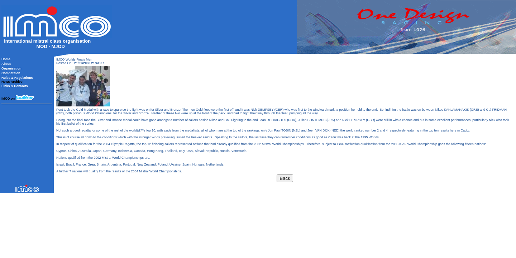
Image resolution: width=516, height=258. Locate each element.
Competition (10, 73)
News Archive (12, 81)
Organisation (11, 68)
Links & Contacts (14, 86)
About (6, 64)
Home (5, 59)
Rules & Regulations (17, 78)
